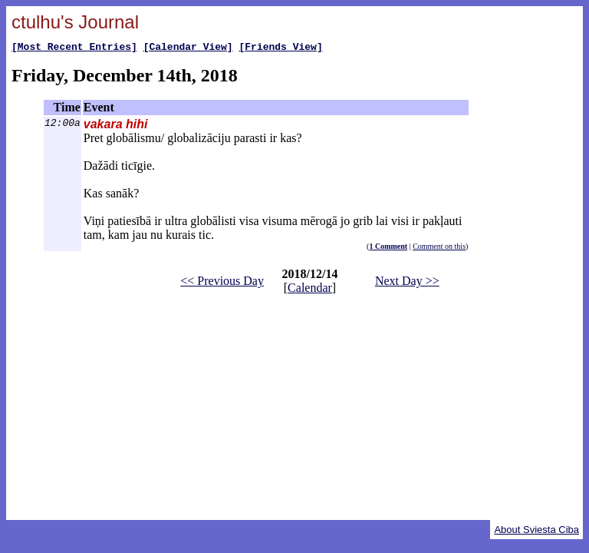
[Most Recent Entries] (74, 48)
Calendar (310, 289)
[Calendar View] (188, 48)
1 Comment (388, 248)
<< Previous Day (222, 283)
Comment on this (439, 248)
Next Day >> (407, 283)
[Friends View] (280, 48)
